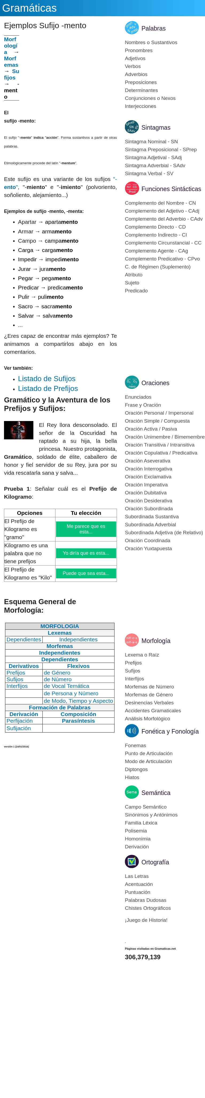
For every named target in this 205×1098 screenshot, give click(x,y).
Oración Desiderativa (148, 500)
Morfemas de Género (149, 694)
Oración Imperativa (146, 484)
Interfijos (134, 678)
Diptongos (136, 769)
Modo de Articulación (148, 761)
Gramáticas (29, 8)
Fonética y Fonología (170, 731)
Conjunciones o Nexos (150, 98)
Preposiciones (141, 82)
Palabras (153, 28)
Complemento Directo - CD (155, 227)
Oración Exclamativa (148, 476)
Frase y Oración (143, 405)
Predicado (136, 290)
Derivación (137, 846)
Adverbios (136, 74)
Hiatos (132, 777)
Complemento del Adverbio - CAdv (164, 219)
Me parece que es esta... (86, 529)
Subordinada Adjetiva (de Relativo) (164, 532)
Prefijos (133, 663)
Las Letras (137, 876)
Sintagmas (156, 127)
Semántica (156, 792)
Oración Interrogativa (148, 469)
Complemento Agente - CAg (156, 251)
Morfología (156, 640)
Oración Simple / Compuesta (157, 421)
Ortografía (155, 862)
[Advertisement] (68, 72)
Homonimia (138, 839)
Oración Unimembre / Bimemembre (165, 437)
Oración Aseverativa (147, 461)
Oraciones (155, 383)
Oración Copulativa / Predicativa (161, 453)
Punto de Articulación (149, 753)
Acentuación (139, 884)
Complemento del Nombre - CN (160, 203)
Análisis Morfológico (147, 718)
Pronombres (139, 50)
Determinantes (141, 90)
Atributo (133, 274)
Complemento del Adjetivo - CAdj (162, 211)
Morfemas (11, 61)
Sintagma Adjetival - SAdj (153, 157)
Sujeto (132, 282)
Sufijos (11, 74)
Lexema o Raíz (142, 655)
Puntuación (137, 892)
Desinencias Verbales (149, 702)
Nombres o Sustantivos (151, 42)
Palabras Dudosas (145, 900)
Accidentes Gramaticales (153, 710)
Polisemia (136, 831)
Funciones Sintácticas (171, 189)
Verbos (133, 66)
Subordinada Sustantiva (152, 516)
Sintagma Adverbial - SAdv (155, 165)
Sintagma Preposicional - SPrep (161, 149)
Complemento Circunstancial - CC (163, 243)
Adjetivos (135, 58)
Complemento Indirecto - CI (156, 235)
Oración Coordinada (147, 540)
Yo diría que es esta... (86, 553)
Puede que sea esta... (86, 573)
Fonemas (135, 745)
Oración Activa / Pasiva (151, 429)
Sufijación (18, 728)
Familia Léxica (141, 823)
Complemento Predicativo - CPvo (162, 259)
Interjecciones (140, 106)
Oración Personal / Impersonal (159, 413)
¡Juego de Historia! (146, 920)
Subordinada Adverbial (150, 524)
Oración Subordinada (149, 508)
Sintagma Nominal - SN (151, 141)
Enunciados (138, 397)
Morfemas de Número (149, 686)
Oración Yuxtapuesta (148, 548)
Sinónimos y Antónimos (151, 815)
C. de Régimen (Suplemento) (158, 267)
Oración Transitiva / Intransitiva (160, 445)
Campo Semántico (146, 807)
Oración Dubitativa (146, 492)
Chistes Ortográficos (148, 908)
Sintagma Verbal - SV (149, 173)
